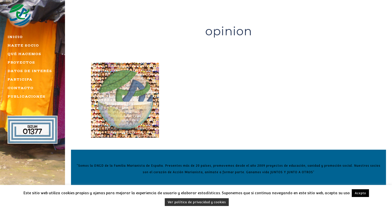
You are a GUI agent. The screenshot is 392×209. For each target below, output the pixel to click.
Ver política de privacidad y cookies (197, 202)
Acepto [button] (360, 193)
